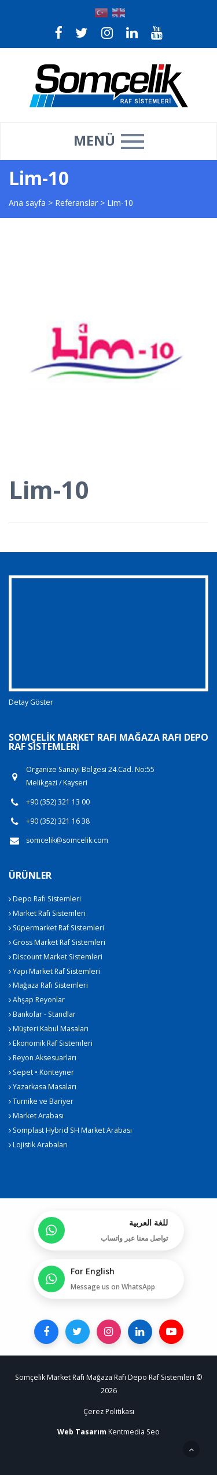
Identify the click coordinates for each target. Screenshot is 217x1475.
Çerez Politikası (108, 1411)
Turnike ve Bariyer (41, 1101)
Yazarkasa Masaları (42, 1087)
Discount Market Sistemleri (55, 957)
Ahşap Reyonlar (37, 1000)
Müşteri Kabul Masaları (49, 1029)
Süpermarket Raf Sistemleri (56, 928)
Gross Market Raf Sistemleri (57, 942)
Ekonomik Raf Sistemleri (51, 1043)
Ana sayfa (27, 202)
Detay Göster (31, 702)
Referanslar (76, 202)
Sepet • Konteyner (41, 1072)
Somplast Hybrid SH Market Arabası (70, 1130)
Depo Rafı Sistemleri (45, 899)
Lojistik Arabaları (38, 1145)
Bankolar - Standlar (42, 1014)
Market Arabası (36, 1116)
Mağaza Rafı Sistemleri (48, 985)
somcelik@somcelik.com (67, 840)
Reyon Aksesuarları (42, 1058)
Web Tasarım (81, 1432)
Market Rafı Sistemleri (47, 913)
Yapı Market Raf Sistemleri (54, 971)
